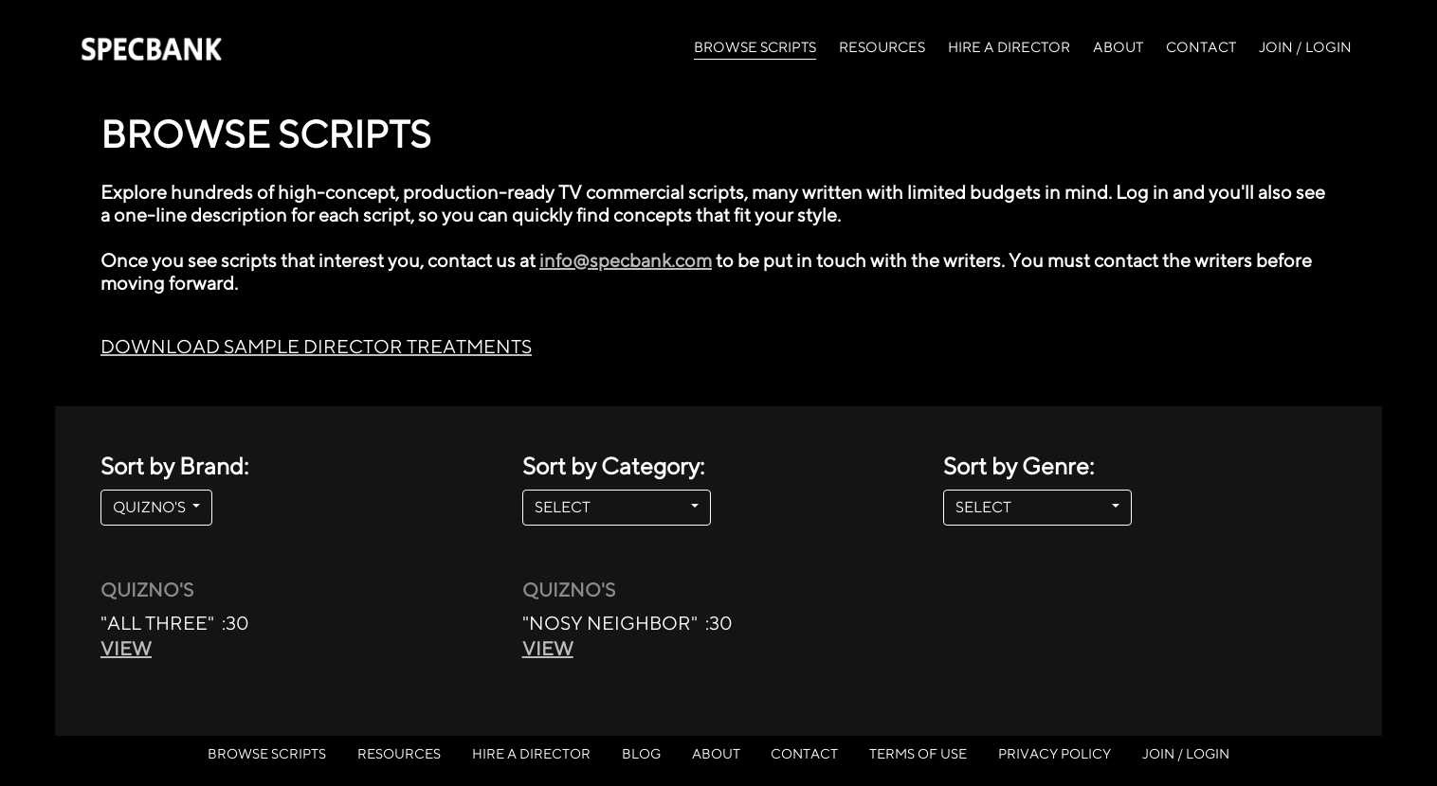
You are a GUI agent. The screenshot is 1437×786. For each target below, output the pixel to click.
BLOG (641, 753)
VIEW (126, 648)
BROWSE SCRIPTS (755, 45)
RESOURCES (882, 47)
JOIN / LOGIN (1305, 47)
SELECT (611, 507)
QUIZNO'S (151, 507)
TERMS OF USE (918, 753)
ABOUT (1118, 47)
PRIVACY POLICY (1054, 753)
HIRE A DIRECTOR (1009, 47)
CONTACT (1201, 47)
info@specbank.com (625, 260)
